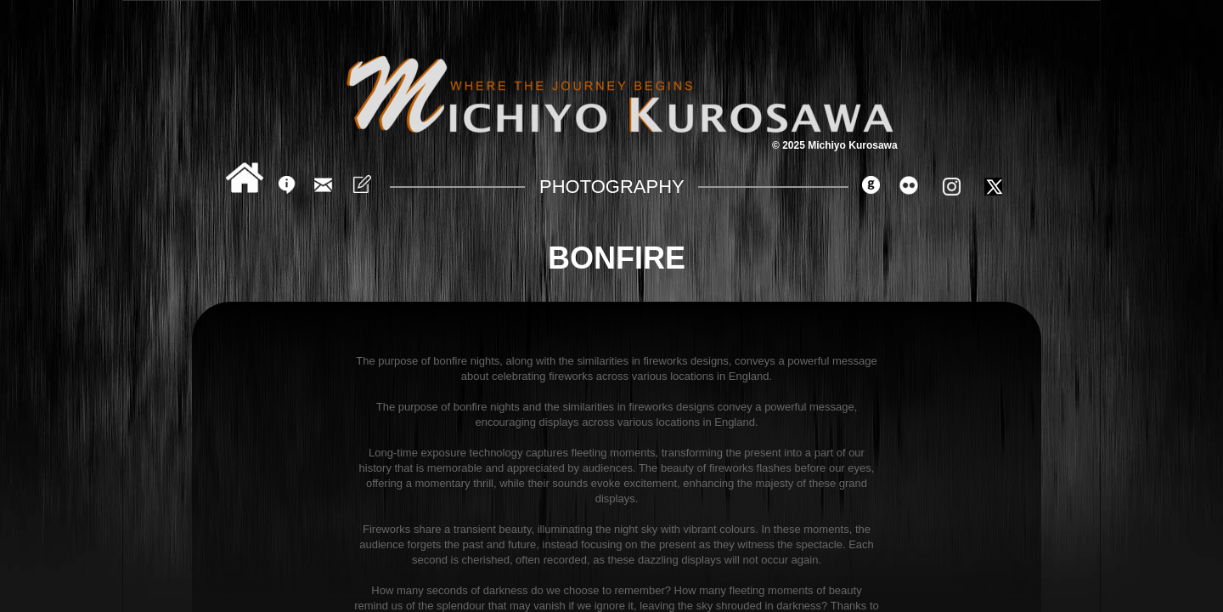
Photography (612, 186)
